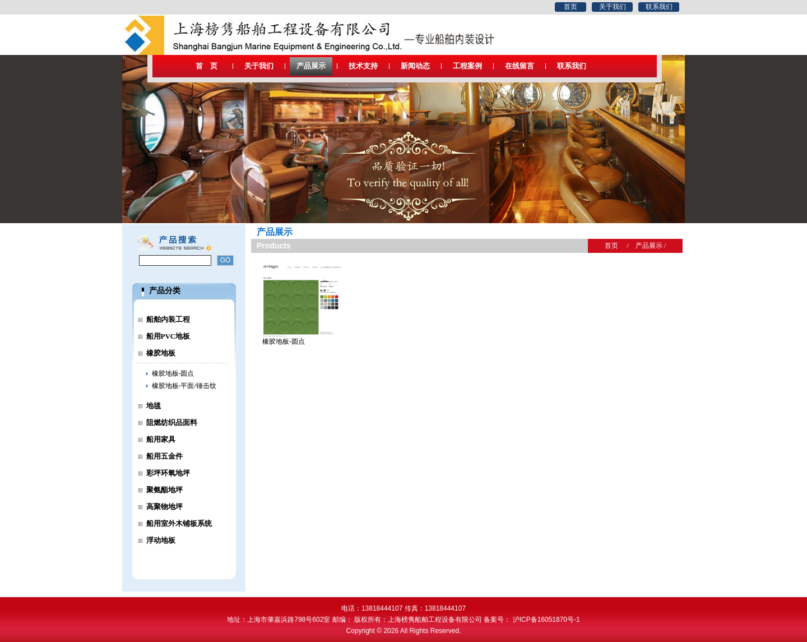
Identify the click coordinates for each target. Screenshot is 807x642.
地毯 (153, 405)
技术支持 (363, 66)
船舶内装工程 (168, 319)
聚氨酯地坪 (164, 490)
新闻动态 (415, 66)
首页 (570, 7)
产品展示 (311, 66)
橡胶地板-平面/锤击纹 (184, 386)
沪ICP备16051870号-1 (548, 619)
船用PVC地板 (168, 336)
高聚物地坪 (164, 506)
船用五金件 (164, 456)
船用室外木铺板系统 (179, 523)
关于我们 (612, 7)
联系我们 (659, 7)
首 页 (206, 66)
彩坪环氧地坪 (168, 473)
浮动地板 (160, 540)
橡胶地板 (160, 353)
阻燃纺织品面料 (171, 422)
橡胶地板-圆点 (173, 373)
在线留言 (519, 66)
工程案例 (467, 66)
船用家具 (160, 439)
